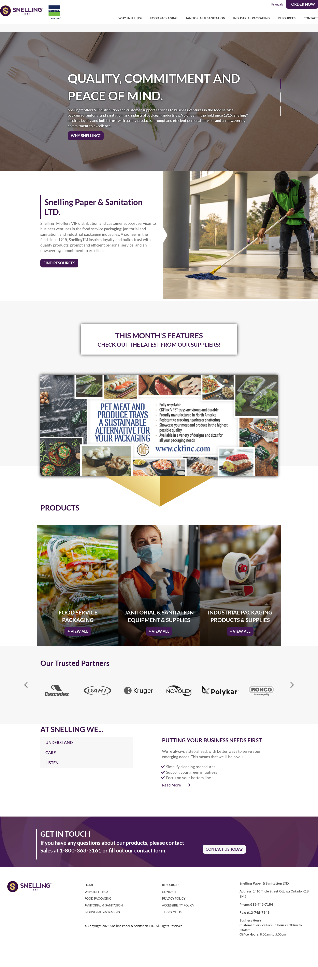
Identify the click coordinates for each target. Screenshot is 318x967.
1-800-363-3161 (80, 847)
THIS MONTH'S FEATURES (159, 332)
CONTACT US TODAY (224, 846)
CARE (50, 749)
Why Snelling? (130, 18)
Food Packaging (163, 18)
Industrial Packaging (251, 18)
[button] (309, 96)
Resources (286, 18)
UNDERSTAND (59, 739)
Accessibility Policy (178, 902)
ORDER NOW (303, 4)
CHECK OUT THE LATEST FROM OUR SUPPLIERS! (159, 341)
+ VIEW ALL (78, 628)
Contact (311, 18)
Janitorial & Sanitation (205, 18)
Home (89, 881)
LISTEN (52, 759)
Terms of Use (172, 909)
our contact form (145, 847)
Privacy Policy (173, 895)
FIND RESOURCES (59, 259)
